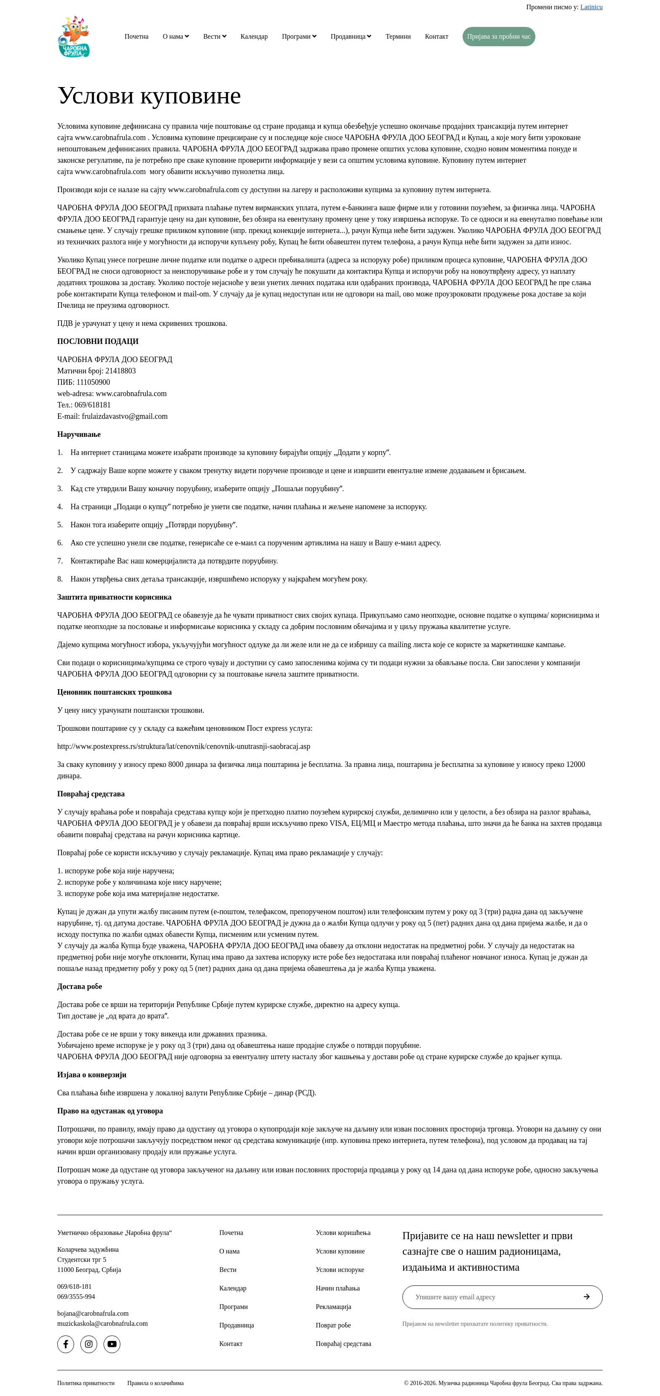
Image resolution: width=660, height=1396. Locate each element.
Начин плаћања (338, 1288)
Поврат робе (333, 1325)
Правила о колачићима (155, 1383)
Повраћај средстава (343, 1343)
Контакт (436, 36)
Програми (297, 36)
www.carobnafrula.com (110, 137)
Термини (398, 36)
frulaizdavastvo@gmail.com (125, 416)
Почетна (137, 36)
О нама (174, 36)
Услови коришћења (343, 1232)
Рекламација (333, 1306)
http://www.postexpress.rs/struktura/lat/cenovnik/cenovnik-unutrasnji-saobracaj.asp (183, 746)
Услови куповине (340, 1251)
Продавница (349, 36)
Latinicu (591, 7)
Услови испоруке (340, 1269)
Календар (254, 36)
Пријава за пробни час (499, 36)
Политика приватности (85, 1383)
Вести (212, 36)
